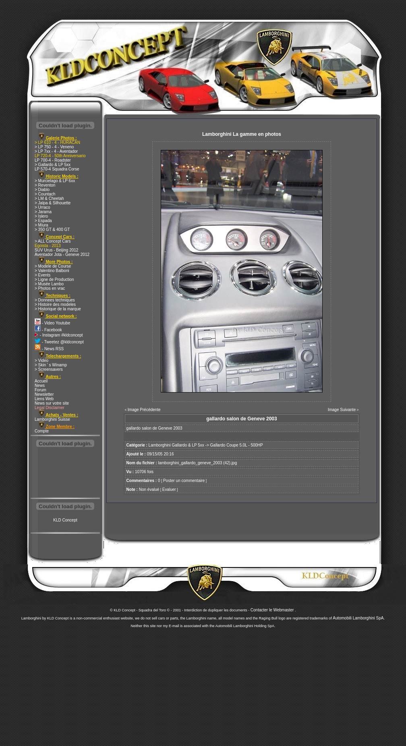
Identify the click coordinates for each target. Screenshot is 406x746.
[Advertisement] (65, 473)
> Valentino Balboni (52, 270)
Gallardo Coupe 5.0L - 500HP (236, 445)
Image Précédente (144, 409)
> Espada (43, 220)
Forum (40, 390)
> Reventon (45, 185)
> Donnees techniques (55, 300)
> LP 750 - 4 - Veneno (54, 147)
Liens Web (44, 399)
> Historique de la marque (58, 309)
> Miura (41, 225)
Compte (42, 431)
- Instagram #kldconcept (59, 335)
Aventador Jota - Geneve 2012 (62, 254)
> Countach (45, 194)
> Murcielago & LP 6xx (55, 181)
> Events (42, 275)
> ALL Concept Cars (52, 241)
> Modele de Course (53, 266)
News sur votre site (52, 403)
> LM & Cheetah (49, 198)
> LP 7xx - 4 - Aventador (56, 151)
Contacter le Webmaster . (273, 610)
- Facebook (48, 330)
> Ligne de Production (54, 279)
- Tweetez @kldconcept (59, 342)
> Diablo (42, 189)
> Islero (41, 216)
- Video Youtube (52, 323)
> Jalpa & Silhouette (52, 203)
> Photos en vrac (50, 288)
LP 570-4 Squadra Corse (57, 169)
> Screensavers (49, 369)
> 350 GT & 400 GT (52, 229)
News (40, 385)
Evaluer (169, 489)
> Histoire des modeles (55, 304)
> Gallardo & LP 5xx (52, 164)
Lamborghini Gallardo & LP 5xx (176, 445)
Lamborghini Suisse (52, 419)
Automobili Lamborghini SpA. (359, 618)
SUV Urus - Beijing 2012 (56, 250)
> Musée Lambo (49, 284)
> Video (41, 360)
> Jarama (43, 212)
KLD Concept (65, 520)
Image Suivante (342, 409)
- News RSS (49, 349)
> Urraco (42, 207)
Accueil (41, 381)
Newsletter (44, 394)
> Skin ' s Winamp (51, 365)
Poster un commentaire (184, 480)
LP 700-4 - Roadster (53, 160)
